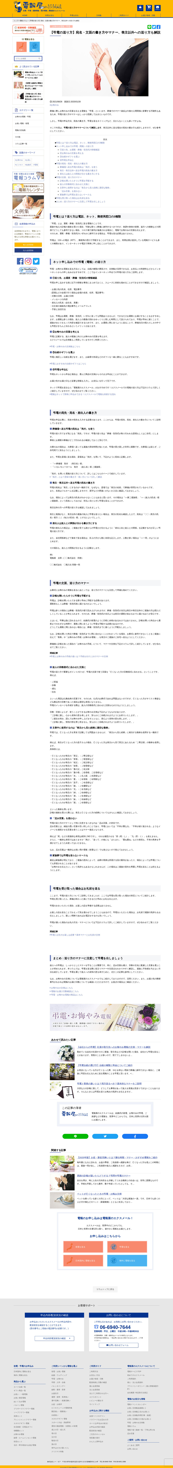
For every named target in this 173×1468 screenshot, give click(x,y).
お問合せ (157, 7)
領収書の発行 (94, 1435)
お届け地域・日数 (148, 15)
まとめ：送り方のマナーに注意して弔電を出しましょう (80, 199)
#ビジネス (19, 165)
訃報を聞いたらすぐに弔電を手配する (76, 179)
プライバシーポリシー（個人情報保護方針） (142, 1384)
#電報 (35, 165)
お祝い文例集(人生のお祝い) (138, 1409)
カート (149, 7)
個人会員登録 (28, 245)
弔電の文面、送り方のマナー (69, 176)
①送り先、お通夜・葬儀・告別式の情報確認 (79, 149)
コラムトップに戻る (105, 1286)
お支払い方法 (94, 1372)
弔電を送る (74, 15)
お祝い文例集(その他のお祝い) (139, 1416)
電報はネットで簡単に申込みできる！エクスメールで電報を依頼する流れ (83, 392)
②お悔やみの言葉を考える (72, 153)
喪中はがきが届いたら (60, 1445)
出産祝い (54, 1412)
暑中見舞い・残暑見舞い (61, 1398)
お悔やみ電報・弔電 (61, 26)
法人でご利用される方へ (98, 1391)
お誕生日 (54, 1391)
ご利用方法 (93, 1368)
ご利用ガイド (123, 15)
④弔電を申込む (67, 159)
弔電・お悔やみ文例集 (136, 1420)
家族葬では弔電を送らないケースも (76, 193)
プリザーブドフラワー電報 (24, 1406)
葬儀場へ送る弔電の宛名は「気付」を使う (78, 166)
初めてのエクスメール (136, 1372)
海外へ (35, 47)
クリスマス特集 (57, 1449)
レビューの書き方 (96, 1398)
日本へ (21, 47)
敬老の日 (54, 1438)
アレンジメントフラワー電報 (25, 1417)
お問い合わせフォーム (119, 1342)
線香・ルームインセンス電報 (25, 1435)
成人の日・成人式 (58, 1427)
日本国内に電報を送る (22, 1368)
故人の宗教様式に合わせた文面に (75, 183)
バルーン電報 (19, 1402)
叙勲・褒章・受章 (58, 1387)
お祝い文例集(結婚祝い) (136, 1405)
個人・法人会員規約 (135, 1379)
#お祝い (28, 160)
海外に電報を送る (21, 1372)
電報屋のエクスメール (79, 1465)
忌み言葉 (130, 1431)
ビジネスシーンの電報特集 (61, 1405)
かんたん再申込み (96, 1439)
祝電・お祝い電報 (58, 1368)
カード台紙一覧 (20, 1384)
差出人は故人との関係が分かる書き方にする (79, 173)
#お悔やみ (54, 105)
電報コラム (131, 1424)
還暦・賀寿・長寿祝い (60, 1394)
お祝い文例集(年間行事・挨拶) (139, 1413)
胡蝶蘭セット (19, 1428)
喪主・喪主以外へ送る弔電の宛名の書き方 (78, 169)
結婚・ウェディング (59, 1372)
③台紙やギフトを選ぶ (70, 156)
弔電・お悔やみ (57, 1376)
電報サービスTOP (134, 1368)
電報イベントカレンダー (136, 1402)
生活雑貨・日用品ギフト (23, 1424)
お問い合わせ (132, 1446)
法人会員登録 (28, 250)
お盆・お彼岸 (56, 1401)
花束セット (18, 1413)
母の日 (54, 1431)
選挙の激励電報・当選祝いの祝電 (64, 1423)
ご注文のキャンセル (97, 1432)
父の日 (54, 1434)
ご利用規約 (131, 1376)
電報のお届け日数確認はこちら (64, 988)
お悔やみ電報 (19, 1432)
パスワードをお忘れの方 (98, 1417)
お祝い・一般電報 (21, 1391)
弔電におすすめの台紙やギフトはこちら (68, 361)
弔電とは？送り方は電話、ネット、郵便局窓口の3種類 (80, 143)
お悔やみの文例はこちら (61, 985)
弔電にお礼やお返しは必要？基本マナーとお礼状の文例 (75, 932)
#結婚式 (28, 165)
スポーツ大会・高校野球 (61, 1420)
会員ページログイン (97, 1413)
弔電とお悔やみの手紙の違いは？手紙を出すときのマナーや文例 (79, 654)
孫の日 (54, 1442)
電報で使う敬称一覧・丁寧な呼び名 (141, 1427)
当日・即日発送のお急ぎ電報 (25, 1443)
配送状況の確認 (95, 1428)
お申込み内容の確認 (97, 1424)
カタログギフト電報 (21, 1421)
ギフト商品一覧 (20, 1388)
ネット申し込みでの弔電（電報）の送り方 (75, 146)
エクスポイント (95, 1394)
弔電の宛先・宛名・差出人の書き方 (72, 163)
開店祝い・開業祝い (59, 1409)
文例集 (99, 15)
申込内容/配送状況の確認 (54, 1335)
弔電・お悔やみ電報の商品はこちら (66, 992)
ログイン (140, 7)
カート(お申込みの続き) (98, 1421)
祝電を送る (49, 15)
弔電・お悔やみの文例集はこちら (65, 344)
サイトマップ (94, 1401)
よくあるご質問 (133, 1443)
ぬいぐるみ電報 (20, 1399)
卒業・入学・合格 (58, 1379)
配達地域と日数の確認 (98, 1379)
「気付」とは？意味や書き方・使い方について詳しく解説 (76, 474)
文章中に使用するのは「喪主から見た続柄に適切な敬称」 (85, 186)
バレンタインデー (58, 1383)
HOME (24, 15)
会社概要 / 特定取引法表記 (137, 1390)
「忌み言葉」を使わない (71, 189)
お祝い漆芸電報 (20, 1395)
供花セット (18, 1439)
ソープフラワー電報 (21, 1410)
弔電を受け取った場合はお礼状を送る (73, 196)
